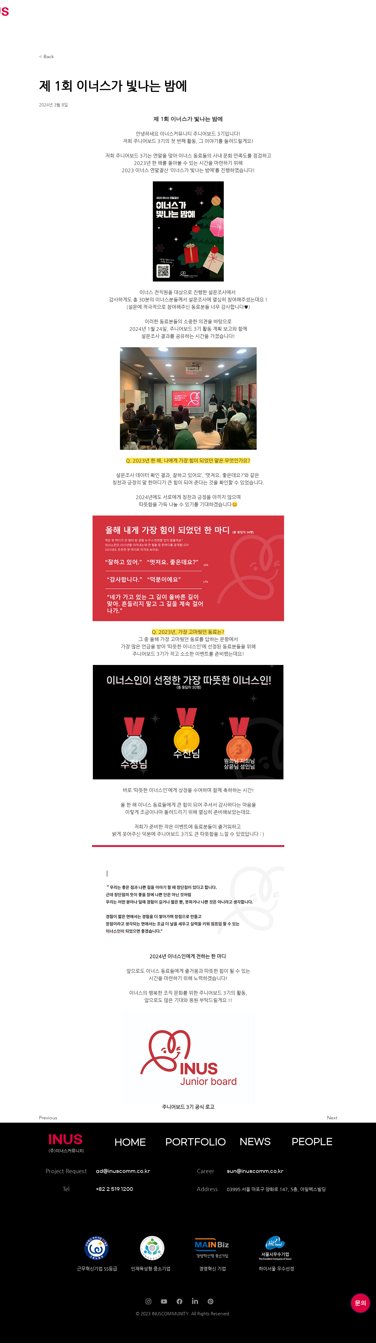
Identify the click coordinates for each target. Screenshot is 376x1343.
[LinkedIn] (195, 1301)
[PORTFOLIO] (198, 1142)
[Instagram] (148, 1301)
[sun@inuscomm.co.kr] (263, 1171)
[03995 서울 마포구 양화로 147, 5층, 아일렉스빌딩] (282, 1189)
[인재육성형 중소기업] (186, 1268)
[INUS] (66, 1139)
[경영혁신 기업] (254, 1268)
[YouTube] (164, 1301)
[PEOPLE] (321, 1142)
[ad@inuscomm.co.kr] (129, 1171)
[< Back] (59, 56)
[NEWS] (269, 1142)
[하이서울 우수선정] (314, 1268)
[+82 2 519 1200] (116, 1189)
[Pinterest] (210, 1301)
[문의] (360, 1303)
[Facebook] (179, 1301)
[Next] (322, 1118)
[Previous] (59, 1118)
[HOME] (144, 1142)
